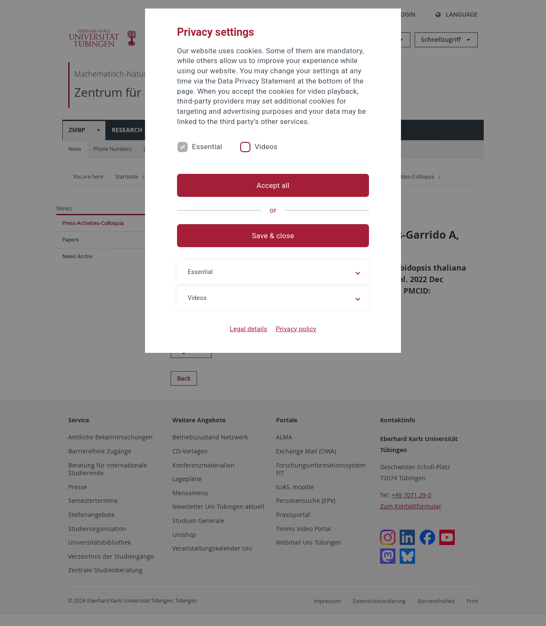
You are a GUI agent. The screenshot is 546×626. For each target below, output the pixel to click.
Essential (207, 146)
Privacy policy (296, 329)
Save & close (273, 235)
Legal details (248, 329)
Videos (266, 146)
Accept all (272, 185)
